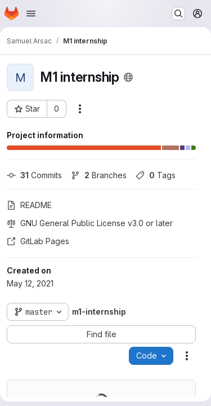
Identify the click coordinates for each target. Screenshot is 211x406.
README (29, 205)
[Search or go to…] (178, 13)
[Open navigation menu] (31, 14)
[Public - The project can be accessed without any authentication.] (128, 77)
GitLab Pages (38, 241)
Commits (34, 175)
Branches (99, 175)
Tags (156, 175)
